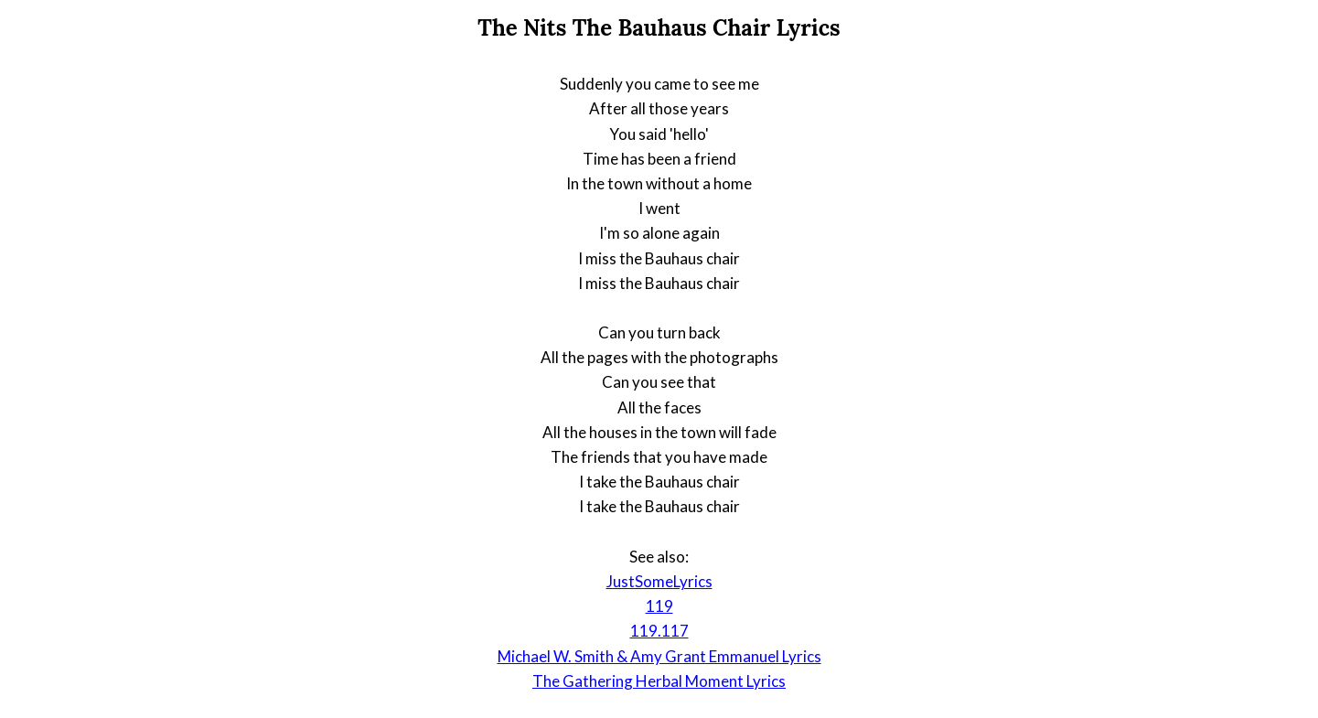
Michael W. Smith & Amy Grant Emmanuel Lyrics (659, 656)
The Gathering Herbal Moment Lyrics (659, 681)
